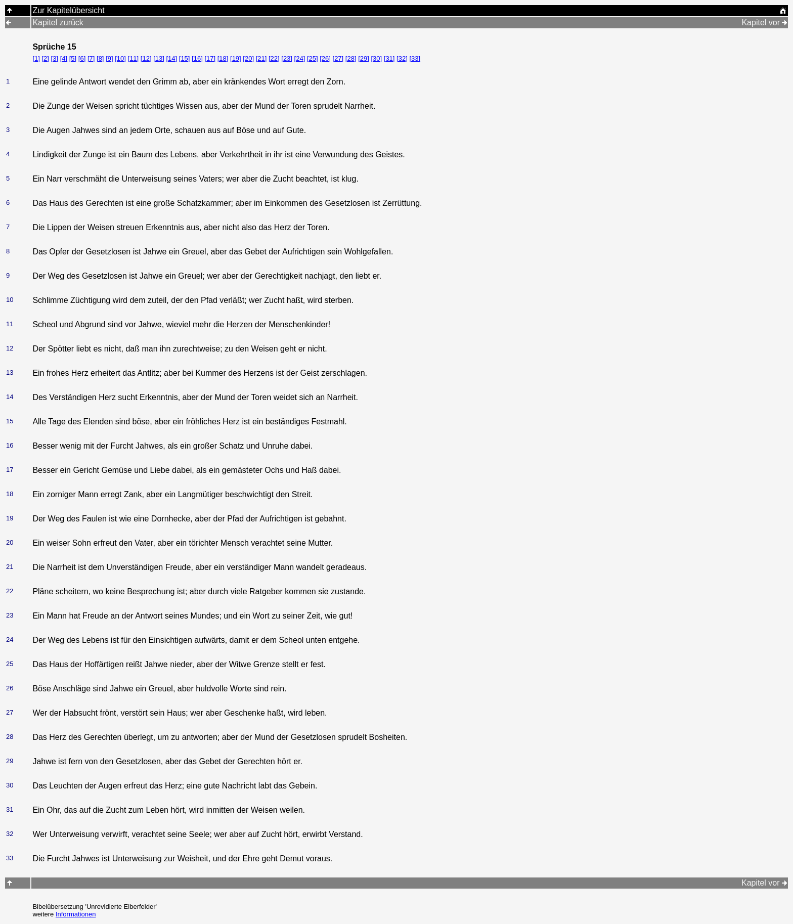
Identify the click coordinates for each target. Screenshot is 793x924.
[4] (63, 58)
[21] (261, 58)
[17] (209, 58)
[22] (274, 58)
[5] (72, 58)
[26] (325, 58)
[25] (312, 58)
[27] (338, 58)
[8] (100, 58)
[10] (120, 58)
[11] (133, 58)
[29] (363, 58)
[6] (81, 58)
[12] (146, 58)
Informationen (76, 914)
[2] (45, 58)
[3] (54, 58)
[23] (286, 58)
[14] (171, 58)
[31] (389, 58)
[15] (184, 58)
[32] (402, 58)
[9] (109, 58)
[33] (414, 58)
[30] (376, 58)
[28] (351, 58)
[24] (299, 58)
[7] (91, 58)
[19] (235, 58)
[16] (197, 58)
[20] (248, 58)
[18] (223, 58)
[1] (35, 58)
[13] (158, 58)
